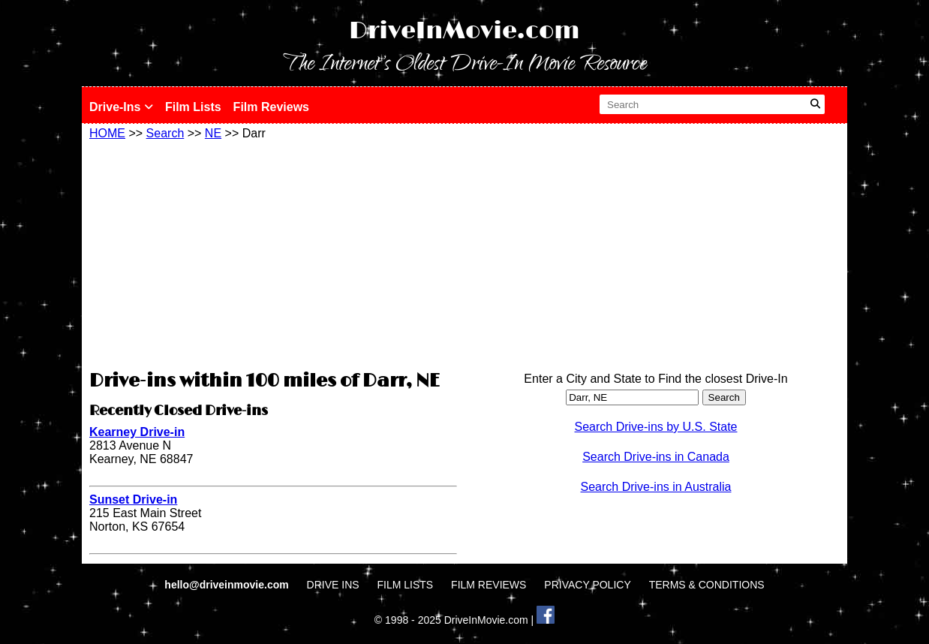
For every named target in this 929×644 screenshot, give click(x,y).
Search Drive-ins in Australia (656, 486)
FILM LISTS (405, 585)
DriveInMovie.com (464, 31)
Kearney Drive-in (137, 432)
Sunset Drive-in (133, 499)
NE (213, 133)
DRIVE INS (333, 585)
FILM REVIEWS (488, 585)
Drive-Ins (121, 107)
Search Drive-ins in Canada (655, 456)
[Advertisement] (273, 253)
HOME (107, 133)
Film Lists (193, 107)
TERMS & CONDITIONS (707, 585)
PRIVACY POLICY (587, 585)
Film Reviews (271, 107)
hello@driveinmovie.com (227, 585)
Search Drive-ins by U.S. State (656, 426)
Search (165, 133)
